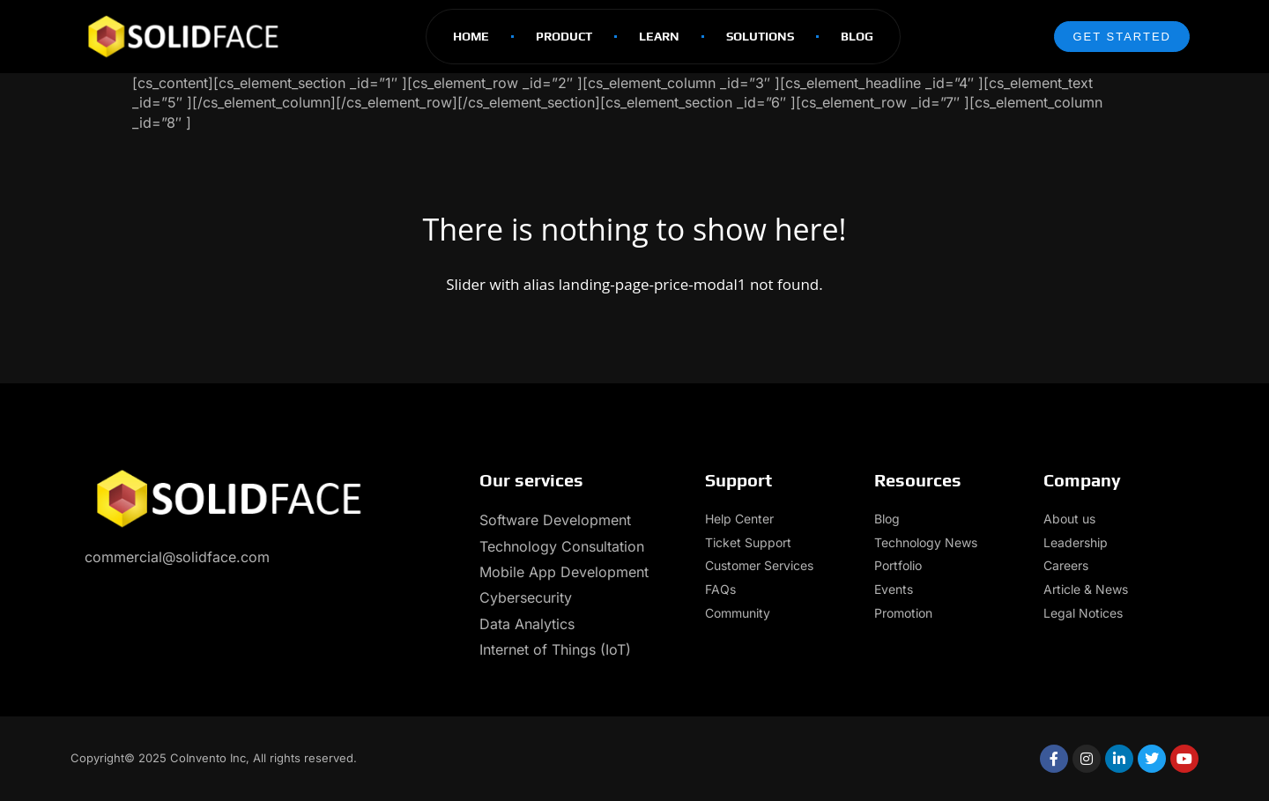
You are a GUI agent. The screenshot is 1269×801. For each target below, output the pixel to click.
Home (471, 36)
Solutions (760, 36)
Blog (857, 36)
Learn (659, 36)
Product (564, 36)
